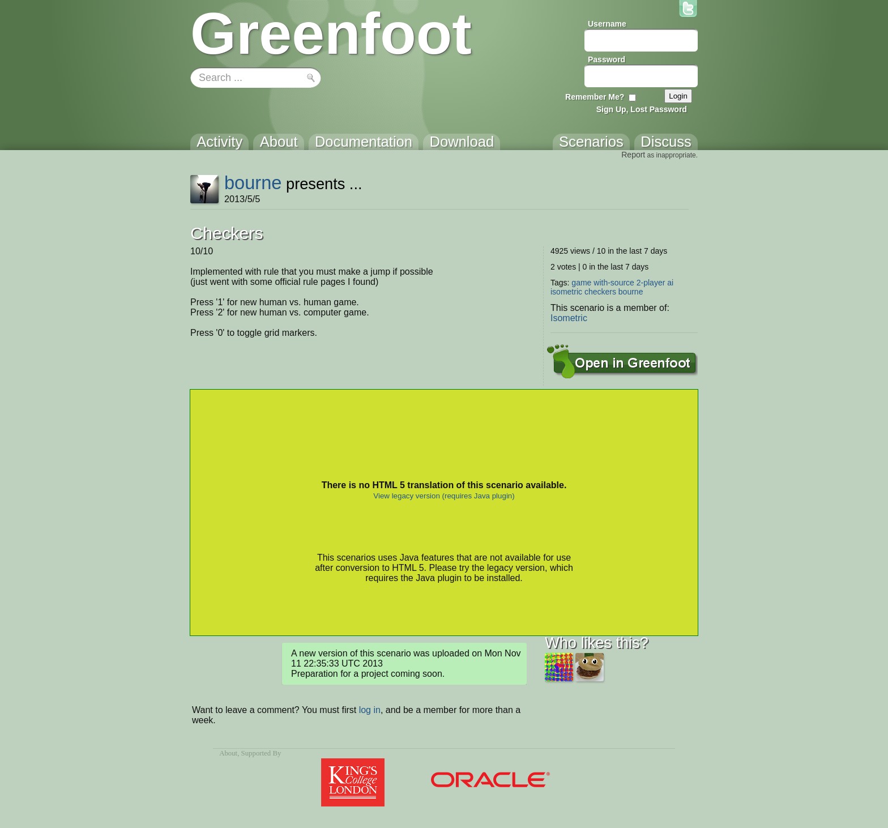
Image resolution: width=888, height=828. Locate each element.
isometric (566, 291)
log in (370, 710)
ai (670, 282)
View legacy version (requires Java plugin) (443, 496)
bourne (253, 182)
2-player (651, 282)
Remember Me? (594, 96)
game (581, 282)
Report (633, 154)
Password (606, 59)
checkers (600, 291)
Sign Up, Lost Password (641, 109)
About (228, 753)
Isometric (568, 318)
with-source (614, 282)
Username (607, 23)
